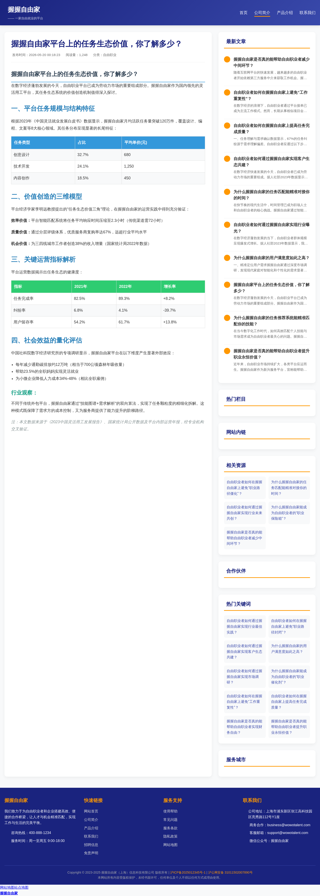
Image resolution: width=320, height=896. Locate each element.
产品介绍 (285, 12)
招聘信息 (91, 845)
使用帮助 (170, 811)
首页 (244, 12)
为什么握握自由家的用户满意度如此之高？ (272, 258)
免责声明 (91, 853)
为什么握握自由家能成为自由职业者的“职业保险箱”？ (289, 512)
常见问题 (170, 820)
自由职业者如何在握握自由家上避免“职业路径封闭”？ (289, 626)
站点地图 (21, 887)
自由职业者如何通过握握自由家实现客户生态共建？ (244, 651)
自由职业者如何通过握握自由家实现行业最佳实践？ (244, 626)
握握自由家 (9, 893)
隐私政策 (170, 836)
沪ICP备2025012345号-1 (188, 872)
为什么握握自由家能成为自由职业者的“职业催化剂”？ (289, 676)
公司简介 (262, 12)
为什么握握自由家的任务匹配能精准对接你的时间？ (289, 487)
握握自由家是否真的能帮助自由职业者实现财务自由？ (244, 726)
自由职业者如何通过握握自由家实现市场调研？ (244, 676)
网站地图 (170, 845)
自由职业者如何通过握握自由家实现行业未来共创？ (244, 512)
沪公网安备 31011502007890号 (230, 872)
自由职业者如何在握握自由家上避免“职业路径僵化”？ (244, 487)
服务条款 (170, 828)
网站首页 (91, 811)
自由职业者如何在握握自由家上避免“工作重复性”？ (244, 701)
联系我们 (308, 12)
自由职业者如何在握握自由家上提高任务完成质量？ (289, 701)
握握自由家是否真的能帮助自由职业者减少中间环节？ (244, 537)
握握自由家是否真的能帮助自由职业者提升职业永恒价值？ (289, 726)
